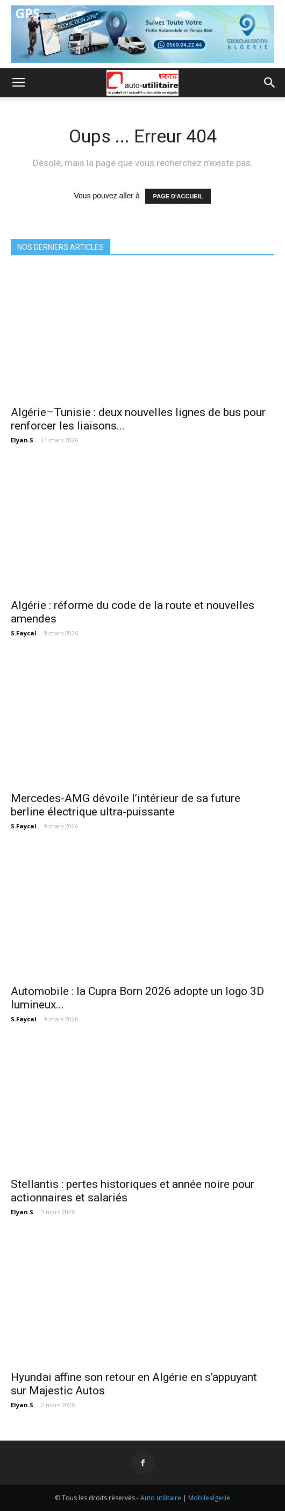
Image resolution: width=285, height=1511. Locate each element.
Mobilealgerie (209, 1497)
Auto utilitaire (160, 1497)
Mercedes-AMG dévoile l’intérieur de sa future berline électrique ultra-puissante (125, 805)
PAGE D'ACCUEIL (178, 196)
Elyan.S (22, 440)
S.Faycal (24, 633)
